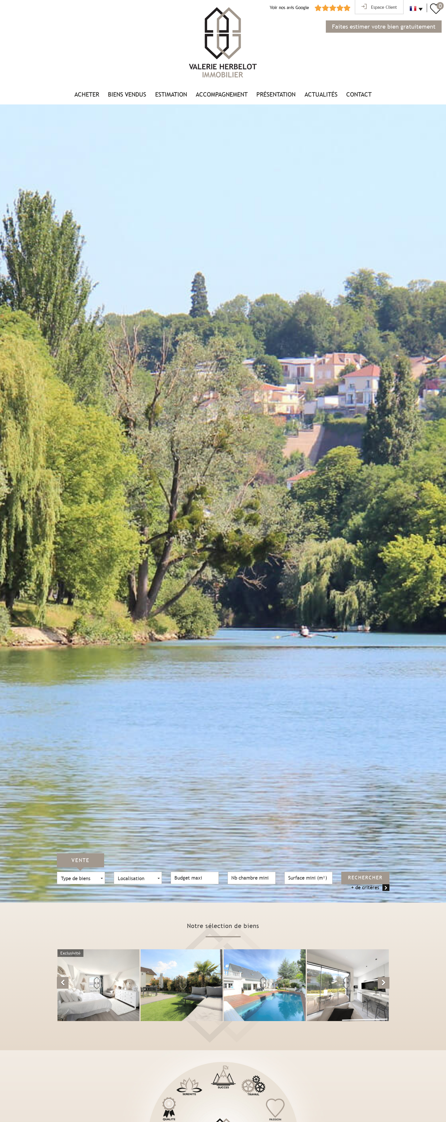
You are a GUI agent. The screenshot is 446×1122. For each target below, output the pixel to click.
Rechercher (365, 877)
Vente (80, 860)
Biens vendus (127, 94)
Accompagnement (222, 94)
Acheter (86, 94)
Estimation (171, 94)
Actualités (321, 94)
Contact (359, 94)
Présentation (275, 94)
